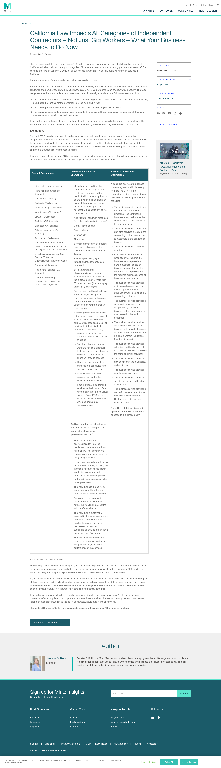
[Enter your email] (151, 693)
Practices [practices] (34, 717)
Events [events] (114, 726)
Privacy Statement (70, 744)
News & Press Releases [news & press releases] (123, 722)
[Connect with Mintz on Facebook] (160, 719)
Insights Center (208, 11)
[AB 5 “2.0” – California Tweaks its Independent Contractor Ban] (172, 166)
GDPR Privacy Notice (96, 744)
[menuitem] (148, 11)
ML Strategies (121, 744)
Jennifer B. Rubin (42, 54)
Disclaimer (49, 744)
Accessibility (153, 744)
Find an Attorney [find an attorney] (78, 722)
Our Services (185, 11)
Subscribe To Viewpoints (50, 622)
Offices (203, 5)
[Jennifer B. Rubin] (37, 664)
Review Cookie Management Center (48, 750)
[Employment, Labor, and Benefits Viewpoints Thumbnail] (174, 151)
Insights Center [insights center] (118, 717)
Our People (166, 11)
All (34, 24)
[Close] (216, 761)
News (210, 5)
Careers (196, 5)
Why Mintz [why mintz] (35, 726)
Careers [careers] (74, 726)
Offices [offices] (73, 717)
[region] (110, 762)
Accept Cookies (189, 762)
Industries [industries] (35, 722)
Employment (162, 84)
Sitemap (34, 744)
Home (25, 24)
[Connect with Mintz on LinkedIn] (153, 719)
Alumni (188, 5)
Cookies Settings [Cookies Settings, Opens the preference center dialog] (149, 762)
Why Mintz (148, 11)
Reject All (169, 762)
